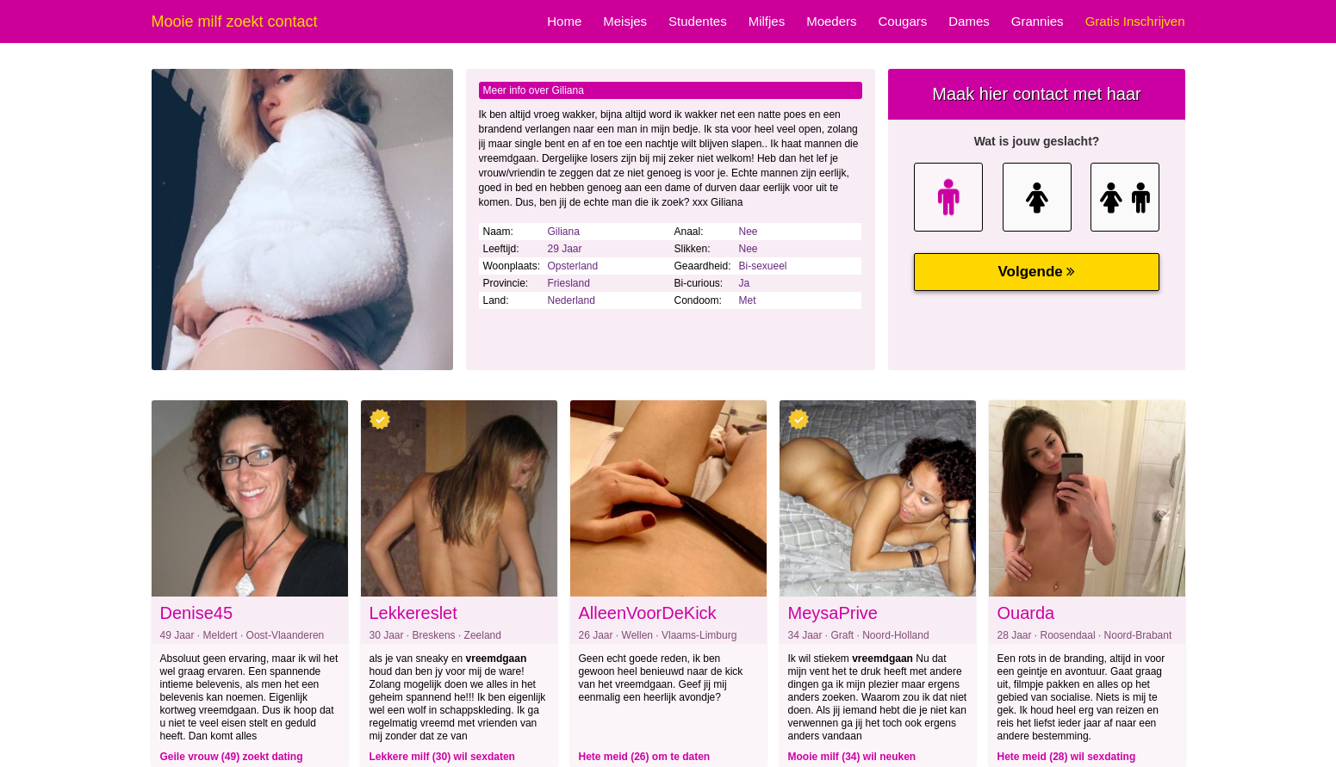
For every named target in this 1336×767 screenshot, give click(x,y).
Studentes (697, 21)
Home (564, 21)
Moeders (831, 21)
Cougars (903, 21)
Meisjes (625, 21)
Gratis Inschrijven (1135, 21)
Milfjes (767, 21)
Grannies (1037, 21)
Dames (969, 21)
